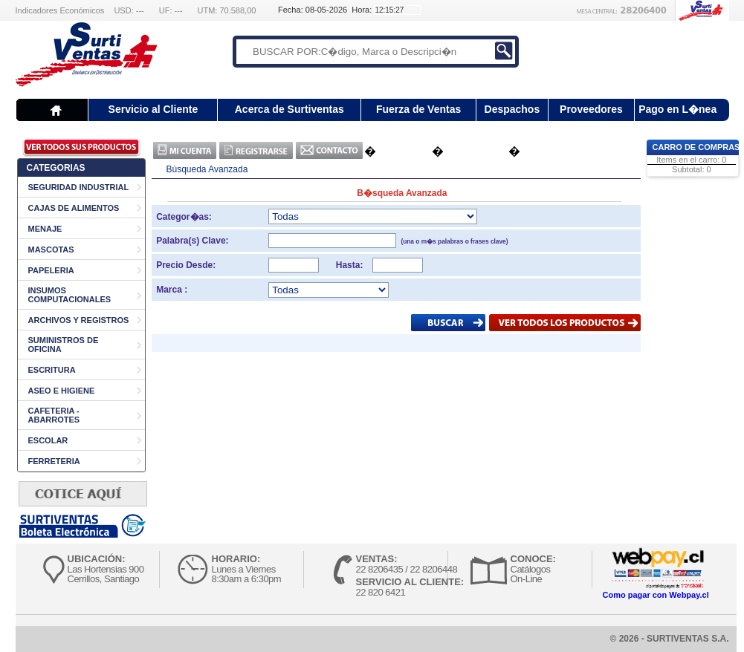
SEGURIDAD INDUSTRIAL (78, 187)
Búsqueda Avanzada (207, 169)
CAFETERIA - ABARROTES (54, 415)
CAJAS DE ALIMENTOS (74, 207)
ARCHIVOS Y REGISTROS (78, 320)
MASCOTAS (51, 249)
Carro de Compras (696, 147)
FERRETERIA (54, 461)
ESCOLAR (48, 440)
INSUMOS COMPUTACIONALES (69, 295)
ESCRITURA (52, 369)
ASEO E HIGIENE (61, 390)
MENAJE (45, 228)
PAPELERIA (51, 270)
